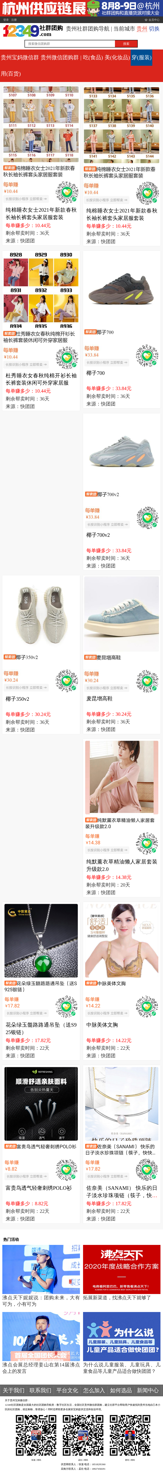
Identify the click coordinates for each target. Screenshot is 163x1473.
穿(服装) (141, 57)
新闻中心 (148, 1390)
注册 (14, 19)
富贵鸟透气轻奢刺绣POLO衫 (39, 1188)
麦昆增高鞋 (99, 698)
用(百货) (11, 74)
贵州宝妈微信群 (20, 57)
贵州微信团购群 (60, 57)
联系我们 (40, 1390)
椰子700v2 (98, 535)
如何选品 (121, 1390)
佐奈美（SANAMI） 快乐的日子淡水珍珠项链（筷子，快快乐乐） (121, 1195)
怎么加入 (94, 1390)
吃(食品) (93, 57)
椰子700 (95, 373)
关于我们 (14, 1390)
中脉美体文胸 (102, 1025)
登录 (6, 19)
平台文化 (67, 1390)
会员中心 (154, 19)
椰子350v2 (17, 699)
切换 (154, 29)
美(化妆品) (117, 57)
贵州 (142, 29)
